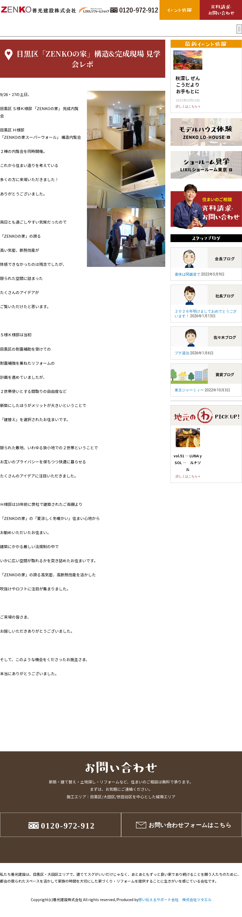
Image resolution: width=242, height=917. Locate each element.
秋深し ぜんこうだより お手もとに (187, 84)
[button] (239, 29)
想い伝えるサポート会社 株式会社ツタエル (174, 899)
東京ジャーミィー (189, 390)
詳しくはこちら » (188, 106)
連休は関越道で (187, 274)
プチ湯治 (182, 353)
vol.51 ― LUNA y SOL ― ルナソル (188, 462)
